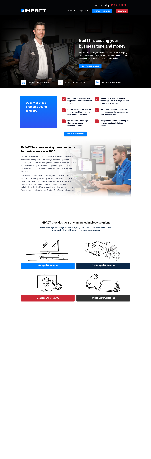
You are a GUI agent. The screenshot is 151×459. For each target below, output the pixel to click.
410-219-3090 (119, 5)
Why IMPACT (83, 11)
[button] (22, 351)
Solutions (71, 10)
